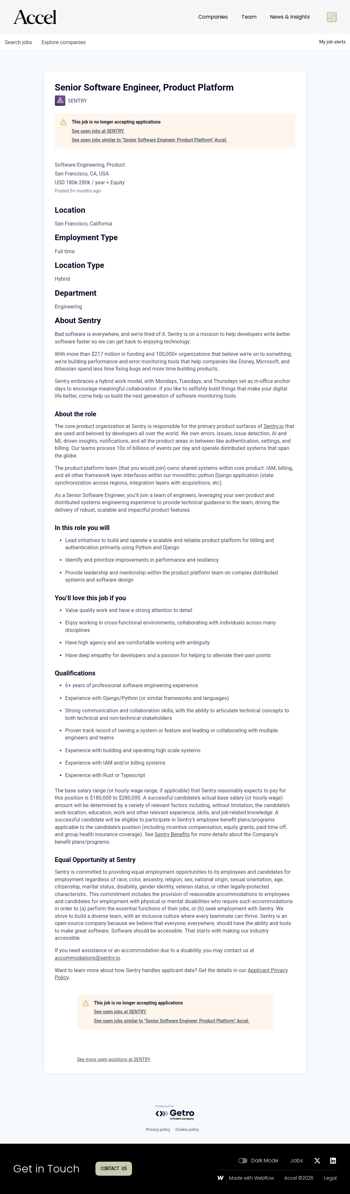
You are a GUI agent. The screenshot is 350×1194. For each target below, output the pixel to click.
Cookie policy (187, 1129)
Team (249, 17)
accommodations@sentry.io (87, 958)
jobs (18, 42)
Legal (330, 1178)
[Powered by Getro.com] (175, 1113)
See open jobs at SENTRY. (98, 131)
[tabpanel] (175, 649)
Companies (213, 17)
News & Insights (290, 17)
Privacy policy (158, 1129)
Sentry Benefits (172, 834)
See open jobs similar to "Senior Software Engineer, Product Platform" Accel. (149, 139)
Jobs (296, 1160)
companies (65, 42)
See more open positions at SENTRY (114, 1059)
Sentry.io (274, 426)
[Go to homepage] (34, 17)
